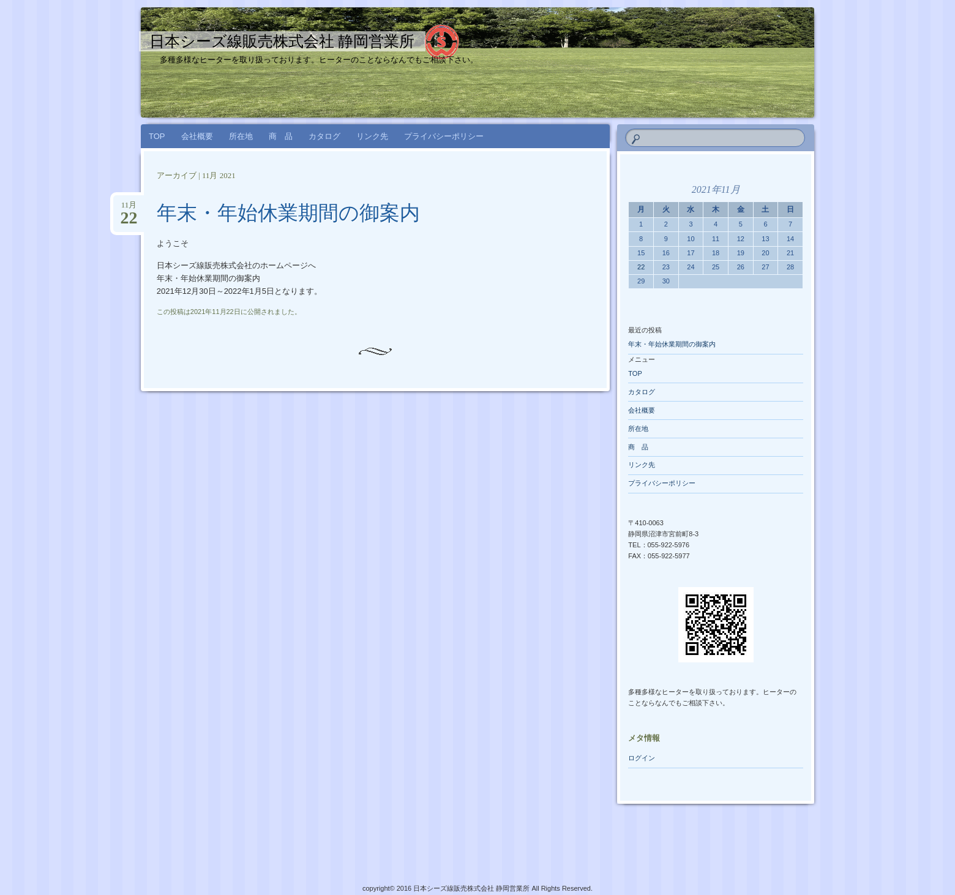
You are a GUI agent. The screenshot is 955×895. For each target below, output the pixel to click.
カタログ (324, 136)
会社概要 (197, 136)
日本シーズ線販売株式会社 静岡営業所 (281, 41)
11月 (128, 208)
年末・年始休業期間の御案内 (288, 213)
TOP (157, 136)
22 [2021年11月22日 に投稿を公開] (641, 267)
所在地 (241, 136)
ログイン (641, 758)
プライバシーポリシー (444, 136)
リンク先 (372, 136)
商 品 (281, 136)
